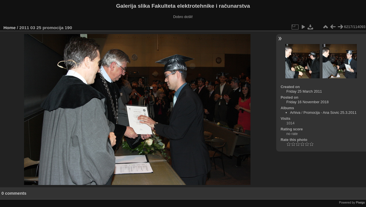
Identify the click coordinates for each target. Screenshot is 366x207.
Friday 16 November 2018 (307, 102)
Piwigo (360, 202)
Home (9, 27)
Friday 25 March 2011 (304, 91)
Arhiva (295, 112)
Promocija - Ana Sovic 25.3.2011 (330, 112)
